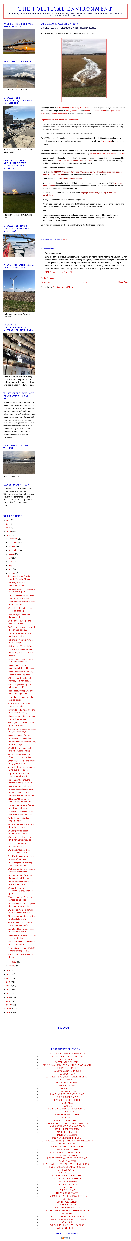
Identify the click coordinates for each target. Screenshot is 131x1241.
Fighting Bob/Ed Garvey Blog (67, 1094)
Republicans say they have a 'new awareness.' (60, 120)
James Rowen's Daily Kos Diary (67, 1126)
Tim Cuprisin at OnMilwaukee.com (67, 1196)
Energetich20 (67, 1089)
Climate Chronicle (67, 1068)
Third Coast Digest (67, 1193)
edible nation (67, 1086)
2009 (8, 1005)
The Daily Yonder (67, 1182)
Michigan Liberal (67, 1135)
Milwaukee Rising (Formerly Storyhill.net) (67, 1141)
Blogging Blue (67, 1059)
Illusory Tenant (67, 1112)
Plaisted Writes (67, 1155)
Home (84, 282)
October (12, 547)
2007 (8, 1013)
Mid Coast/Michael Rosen (67, 1138)
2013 (8, 990)
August (11, 554)
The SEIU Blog (67, 1190)
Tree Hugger (67, 1199)
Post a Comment (48, 278)
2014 (8, 986)
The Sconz (67, 1187)
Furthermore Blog (67, 1097)
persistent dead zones (58, 114)
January (11, 966)
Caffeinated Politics (67, 1062)
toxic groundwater (73, 111)
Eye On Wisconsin (67, 1091)
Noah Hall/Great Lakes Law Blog (67, 1147)
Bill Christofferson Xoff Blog (67, 1054)
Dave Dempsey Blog (67, 1083)
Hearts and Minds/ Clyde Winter (67, 1109)
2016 (8, 978)
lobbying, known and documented (68, 179)
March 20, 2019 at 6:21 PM (59, 272)
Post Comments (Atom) (63, 287)
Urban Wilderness (67, 1205)
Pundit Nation (67, 1161)
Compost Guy (67, 1074)
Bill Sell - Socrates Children (67, 1057)
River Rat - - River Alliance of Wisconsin (67, 1164)
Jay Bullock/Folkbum (67, 1129)
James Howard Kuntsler (67, 1121)
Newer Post (46, 282)
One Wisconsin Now (67, 1150)
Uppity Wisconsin (67, 1202)
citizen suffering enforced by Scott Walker (73, 108)
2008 (8, 1009)
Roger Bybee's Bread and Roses (67, 1167)
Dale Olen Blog (67, 1080)
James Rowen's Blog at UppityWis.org (67, 1123)
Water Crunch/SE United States (67, 1219)
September (13, 550)
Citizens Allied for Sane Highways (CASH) (67, 1065)
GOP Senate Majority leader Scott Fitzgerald (74, 161)
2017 (8, 974)
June (10, 562)
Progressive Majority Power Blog (67, 1158)
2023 (8, 520)
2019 (8, 536)
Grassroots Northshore (67, 1100)
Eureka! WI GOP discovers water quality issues (68, 27)
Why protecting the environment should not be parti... (20, 891)
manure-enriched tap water (95, 111)
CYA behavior (106, 141)
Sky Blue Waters (67, 1170)
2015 (8, 982)
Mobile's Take (67, 1144)
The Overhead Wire (67, 1185)
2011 (8, 997)
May (10, 566)
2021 (8, 528)
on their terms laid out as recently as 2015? (107, 154)
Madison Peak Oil (67, 1132)
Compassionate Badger (67, 1071)
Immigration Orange (67, 1115)
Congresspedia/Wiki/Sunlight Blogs (67, 1077)
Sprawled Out (67, 1173)
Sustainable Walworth (67, 1179)
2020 (8, 532)
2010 (8, 1001)
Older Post (123, 282)
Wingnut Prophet (67, 1228)
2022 (8, 524)
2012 (8, 993)
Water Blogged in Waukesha (67, 1217)
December (13, 539)
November (13, 543)
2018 (8, 971)
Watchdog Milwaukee (67, 1208)
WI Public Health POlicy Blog (67, 1225)
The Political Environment (65, 9)
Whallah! (67, 1222)
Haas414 (67, 1106)
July (10, 558)
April (10, 569)
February (12, 962)
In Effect (67, 1118)
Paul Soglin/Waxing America (67, 1153)
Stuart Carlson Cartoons (67, 1176)
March (11, 573)
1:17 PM (65, 239)
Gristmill (67, 1103)
